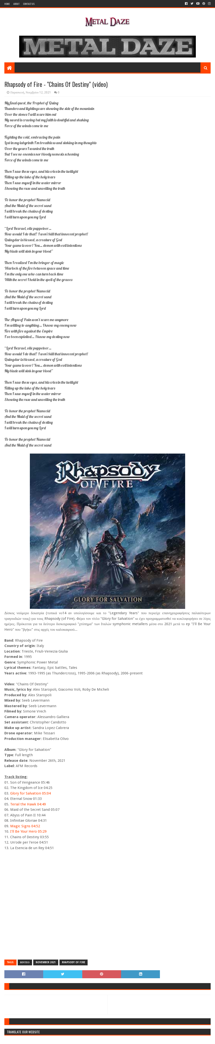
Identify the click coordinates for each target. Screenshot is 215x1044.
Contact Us (28, 4)
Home (7, 4)
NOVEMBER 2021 (46, 962)
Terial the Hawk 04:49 (28, 804)
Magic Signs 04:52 (25, 826)
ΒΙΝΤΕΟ (25, 962)
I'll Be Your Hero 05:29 (28, 831)
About (16, 4)
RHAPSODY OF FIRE (73, 962)
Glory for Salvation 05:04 (30, 793)
